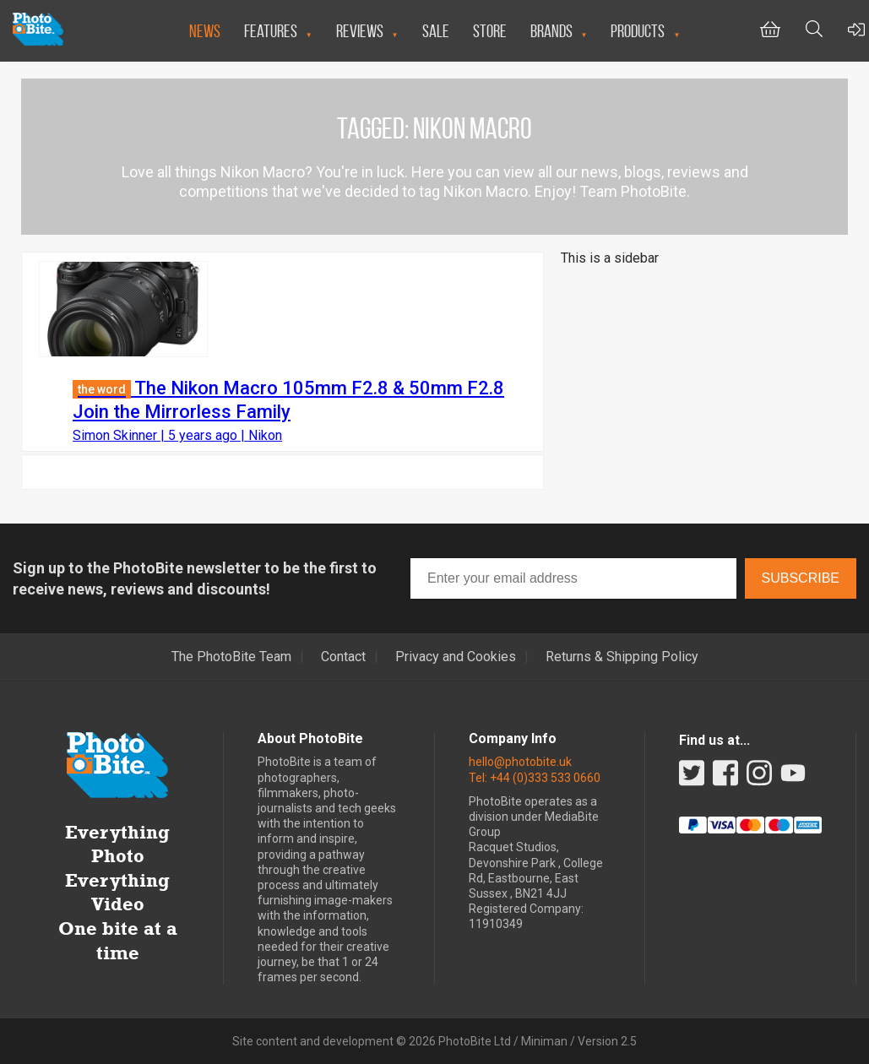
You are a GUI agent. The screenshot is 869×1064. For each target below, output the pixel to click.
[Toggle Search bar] (814, 31)
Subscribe (800, 578)
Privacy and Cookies (455, 657)
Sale (435, 31)
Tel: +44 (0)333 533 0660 (534, 777)
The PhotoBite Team (231, 657)
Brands (551, 31)
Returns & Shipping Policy (622, 657)
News (204, 31)
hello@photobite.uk (520, 761)
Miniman (544, 1041)
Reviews (359, 31)
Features (270, 31)
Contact (343, 657)
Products (638, 31)
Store (490, 31)
